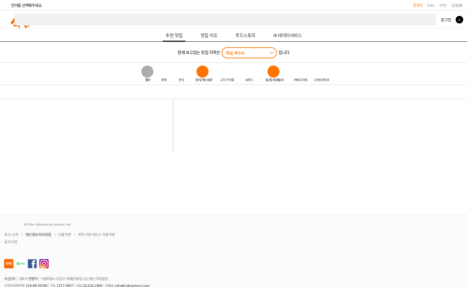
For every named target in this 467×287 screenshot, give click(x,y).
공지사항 (10, 241)
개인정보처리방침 (38, 234)
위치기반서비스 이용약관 (96, 234)
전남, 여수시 (235, 53)
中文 (443, 5)
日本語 (457, 5)
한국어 (418, 5)
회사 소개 (11, 234)
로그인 (446, 19)
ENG (431, 5)
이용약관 (64, 234)
